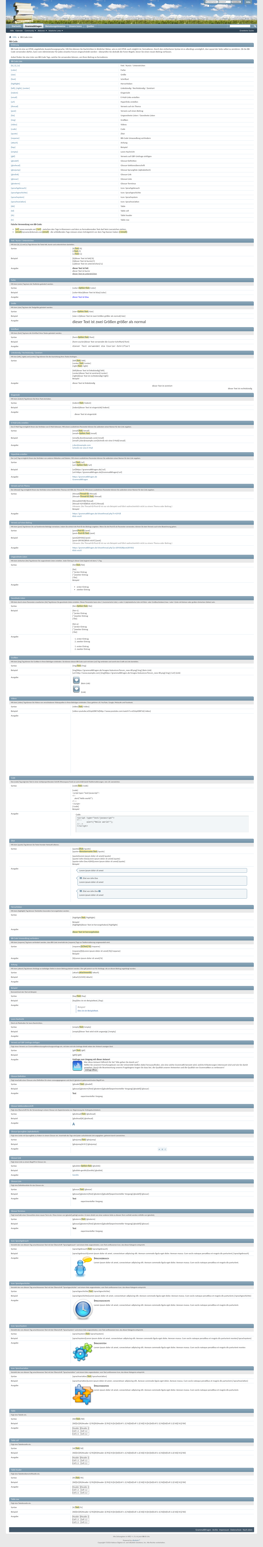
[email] (14, 97)
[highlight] (15, 83)
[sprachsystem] (17, 197)
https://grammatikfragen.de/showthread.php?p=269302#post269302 (103, 547)
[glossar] (14, 179)
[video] (14, 124)
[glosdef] (15, 161)
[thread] (14, 106)
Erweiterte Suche (247, 31)
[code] (14, 129)
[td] (12, 210)
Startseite (16, 26)
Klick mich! (77, 516)
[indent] (14, 92)
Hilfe (248, 2)
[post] (13, 111)
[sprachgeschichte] (19, 192)
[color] (14, 70)
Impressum (224, 1530)
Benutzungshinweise (55, 26)
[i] (15, 65)
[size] (13, 74)
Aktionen (41, 31)
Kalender (19, 31)
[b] (12, 65)
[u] (18, 65)
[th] (12, 215)
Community (29, 31)
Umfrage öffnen (91, 1070)
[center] (26, 88)
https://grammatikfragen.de (84, 476)
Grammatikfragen (33, 26)
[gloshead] (15, 165)
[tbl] (13, 206)
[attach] (14, 142)
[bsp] (13, 147)
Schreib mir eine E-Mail (82, 448)
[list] (13, 115)
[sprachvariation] (18, 201)
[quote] (14, 133)
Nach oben (247, 1530)
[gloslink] (15, 174)
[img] (13, 120)
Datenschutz (235, 1530)
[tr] (12, 220)
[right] (19, 88)
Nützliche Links (55, 31)
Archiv (215, 1530)
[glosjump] (15, 170)
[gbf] (13, 156)
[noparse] (15, 138)
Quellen (90, 26)
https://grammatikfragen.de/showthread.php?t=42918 (96, 513)
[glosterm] (15, 183)
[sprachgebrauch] (18, 188)
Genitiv (75, 1175)
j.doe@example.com (81, 445)
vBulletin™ (136, 1540)
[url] (13, 102)
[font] (13, 79)
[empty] (14, 151)
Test (74, 1093)
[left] (13, 88)
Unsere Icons (75, 26)
